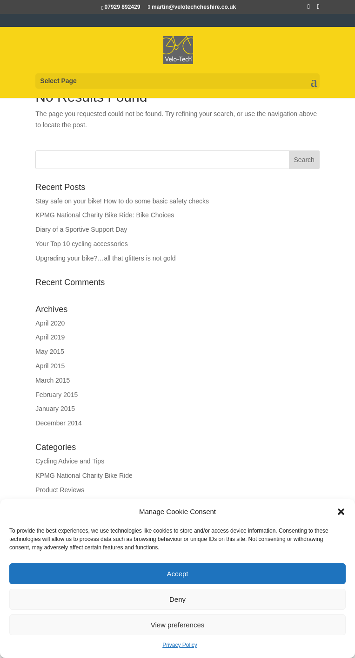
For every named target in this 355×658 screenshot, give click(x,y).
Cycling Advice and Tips (69, 461)
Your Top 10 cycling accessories (81, 244)
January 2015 (55, 408)
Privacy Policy (179, 645)
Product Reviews (59, 490)
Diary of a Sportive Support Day (81, 229)
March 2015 (52, 380)
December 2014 (58, 423)
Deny (177, 599)
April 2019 (50, 337)
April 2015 (50, 366)
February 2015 (56, 394)
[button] (341, 511)
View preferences (178, 625)
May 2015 (49, 351)
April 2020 (50, 323)
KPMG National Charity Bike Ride (84, 475)
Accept (177, 574)
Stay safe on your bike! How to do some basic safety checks (122, 201)
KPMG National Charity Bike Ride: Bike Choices (104, 215)
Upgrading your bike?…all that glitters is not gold (105, 258)
